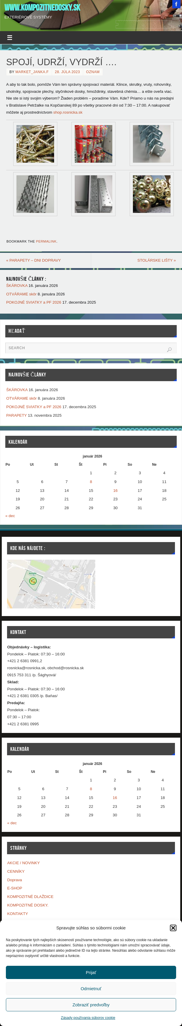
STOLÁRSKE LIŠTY (156, 260)
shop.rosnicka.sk (67, 112)
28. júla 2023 (67, 72)
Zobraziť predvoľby (91, 1004)
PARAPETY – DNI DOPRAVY (33, 260)
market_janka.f (32, 72)
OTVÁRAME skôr (21, 294)
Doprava (14, 880)
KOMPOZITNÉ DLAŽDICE (30, 896)
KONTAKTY (17, 913)
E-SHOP (14, 888)
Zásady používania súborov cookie (88, 1018)
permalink (46, 241)
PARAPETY (16, 415)
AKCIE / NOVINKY (23, 863)
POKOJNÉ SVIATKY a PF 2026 (33, 302)
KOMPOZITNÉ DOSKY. (27, 905)
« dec (10, 516)
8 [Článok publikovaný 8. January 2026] (91, 482)
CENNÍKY (15, 871)
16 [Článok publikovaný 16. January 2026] (115, 490)
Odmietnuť (91, 988)
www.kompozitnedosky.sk (42, 7)
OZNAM (93, 72)
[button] (173, 928)
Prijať (91, 972)
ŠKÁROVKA (16, 285)
